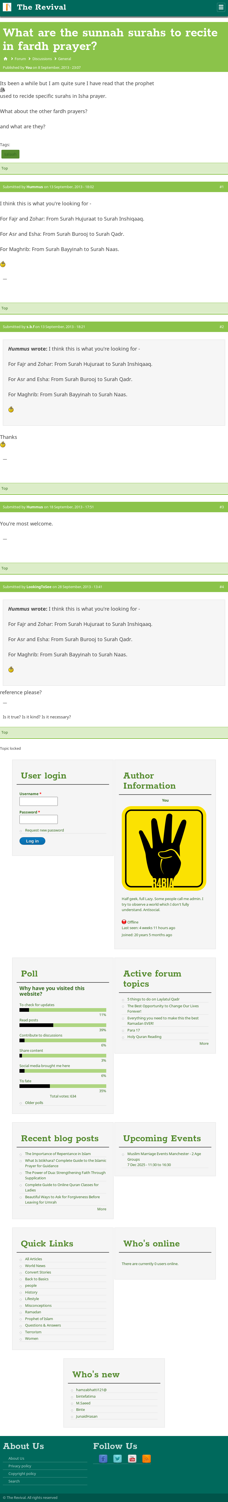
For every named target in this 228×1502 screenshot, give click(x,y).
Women (31, 1338)
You (28, 67)
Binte (80, 1409)
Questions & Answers (43, 1325)
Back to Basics (36, 1278)
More (204, 1043)
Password (29, 812)
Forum (20, 59)
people (31, 1285)
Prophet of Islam (39, 1318)
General (64, 59)
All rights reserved (42, 1497)
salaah (10, 154)
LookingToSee (39, 586)
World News (35, 1265)
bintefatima (86, 1396)
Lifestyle (32, 1298)
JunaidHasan (87, 1416)
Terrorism (33, 1331)
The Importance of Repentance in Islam (58, 1153)
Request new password (44, 830)
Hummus (34, 186)
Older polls (34, 1102)
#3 (222, 506)
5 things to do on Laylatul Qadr (153, 999)
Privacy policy (19, 1465)
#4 (222, 586)
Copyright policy (22, 1473)
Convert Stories (38, 1272)
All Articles (33, 1258)
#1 (222, 186)
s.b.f (30, 326)
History (31, 1292)
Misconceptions (38, 1305)
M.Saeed (83, 1403)
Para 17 (133, 1030)
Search (14, 1481)
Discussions (42, 59)
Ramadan (33, 1311)
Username (30, 793)
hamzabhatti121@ (91, 1389)
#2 (222, 326)
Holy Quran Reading (144, 1036)
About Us (16, 1458)
